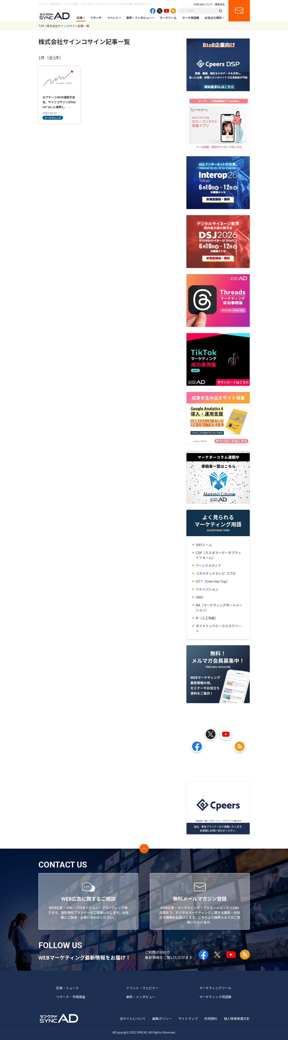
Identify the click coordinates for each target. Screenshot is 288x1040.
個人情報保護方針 (237, 1018)
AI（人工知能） (207, 617)
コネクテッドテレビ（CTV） (217, 573)
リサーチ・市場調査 (70, 996)
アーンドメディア (208, 565)
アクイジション (207, 589)
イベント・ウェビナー (142, 987)
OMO (199, 597)
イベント (112, 18)
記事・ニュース (67, 987)
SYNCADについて (203, 4)
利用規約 (210, 1018)
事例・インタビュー (139, 18)
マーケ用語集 (190, 18)
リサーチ (96, 18)
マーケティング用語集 (215, 996)
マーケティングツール (215, 987)
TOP (41, 26)
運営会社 (220, 4)
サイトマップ (188, 1018)
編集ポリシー (162, 1018)
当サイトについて (133, 1018)
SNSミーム (204, 544)
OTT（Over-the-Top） (212, 581)
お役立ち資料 (213, 18)
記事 (80, 18)
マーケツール (168, 18)
